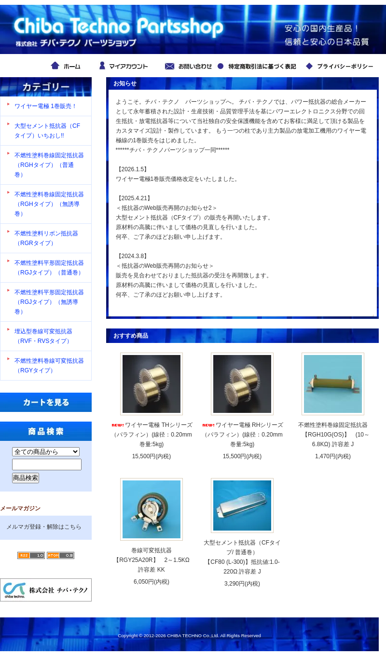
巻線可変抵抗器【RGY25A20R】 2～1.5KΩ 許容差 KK (154, 560)
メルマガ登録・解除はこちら (44, 526)
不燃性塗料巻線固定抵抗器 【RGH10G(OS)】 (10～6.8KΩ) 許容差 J (333, 435)
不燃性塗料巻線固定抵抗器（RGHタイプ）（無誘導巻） (49, 204)
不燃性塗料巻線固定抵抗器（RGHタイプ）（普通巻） (49, 165)
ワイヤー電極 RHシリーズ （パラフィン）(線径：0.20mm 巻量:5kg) (242, 435)
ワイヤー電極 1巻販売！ (45, 106)
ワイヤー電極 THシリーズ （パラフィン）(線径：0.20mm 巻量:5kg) (151, 435)
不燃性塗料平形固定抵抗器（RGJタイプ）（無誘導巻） (49, 302)
